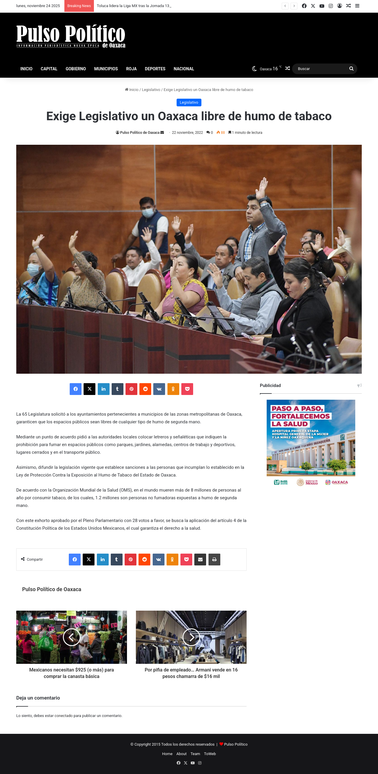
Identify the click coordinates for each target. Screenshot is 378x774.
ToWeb (210, 754)
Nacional (184, 68)
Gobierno (76, 68)
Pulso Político (235, 744)
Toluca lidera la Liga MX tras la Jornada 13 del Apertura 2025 (149, 6)
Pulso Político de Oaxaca (140, 133)
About (181, 754)
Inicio (26, 68)
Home (167, 754)
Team (195, 754)
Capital (49, 68)
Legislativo (151, 89)
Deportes (155, 68)
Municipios (106, 68)
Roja (131, 68)
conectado (64, 715)
